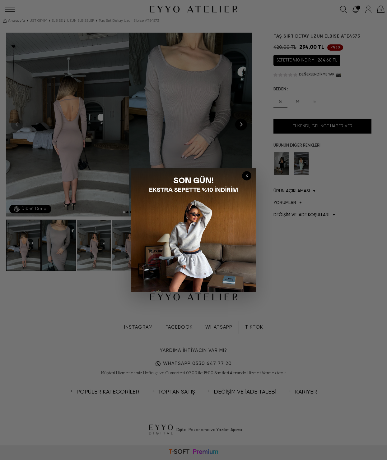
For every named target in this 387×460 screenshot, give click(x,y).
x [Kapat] (247, 176)
